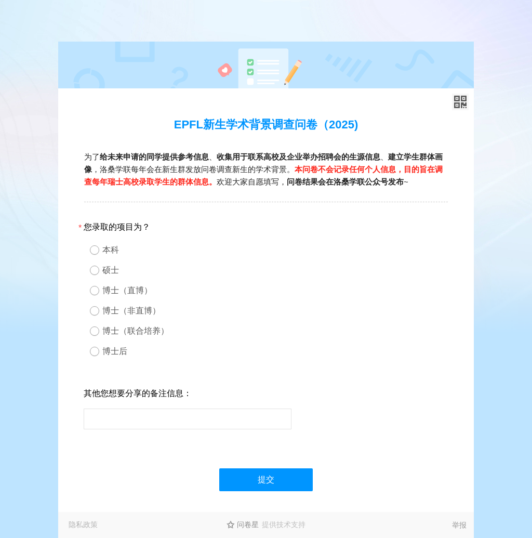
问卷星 (248, 524)
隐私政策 (83, 524)
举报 (459, 525)
